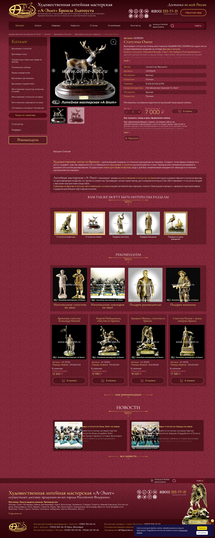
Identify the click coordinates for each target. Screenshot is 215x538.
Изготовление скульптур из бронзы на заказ (28, 90)
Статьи (93, 25)
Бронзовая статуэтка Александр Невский (69, 321)
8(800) (164, 11)
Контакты (136, 25)
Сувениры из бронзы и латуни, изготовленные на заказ (81, 187)
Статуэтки (17, 124)
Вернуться (137, 139)
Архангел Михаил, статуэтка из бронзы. (148, 321)
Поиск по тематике (22, 115)
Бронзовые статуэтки (22, 48)
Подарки (16, 130)
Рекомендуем (27, 139)
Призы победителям (21, 73)
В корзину (188, 111)
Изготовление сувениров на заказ (27, 102)
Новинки (56, 25)
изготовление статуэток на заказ (138, 179)
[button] (116, 70)
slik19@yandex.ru (125, 530)
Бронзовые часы (19, 54)
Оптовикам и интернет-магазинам (28, 108)
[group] (84, 71)
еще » (127, 60)
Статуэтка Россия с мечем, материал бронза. (187, 321)
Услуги (38, 25)
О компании (114, 25)
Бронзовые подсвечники (23, 84)
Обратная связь (193, 12)
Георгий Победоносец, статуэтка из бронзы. (108, 321)
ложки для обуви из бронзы (117, 169)
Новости (75, 25)
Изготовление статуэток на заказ (27, 97)
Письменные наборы (21, 67)
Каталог (20, 25)
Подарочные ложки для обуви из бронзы (27, 61)
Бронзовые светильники (23, 78)
